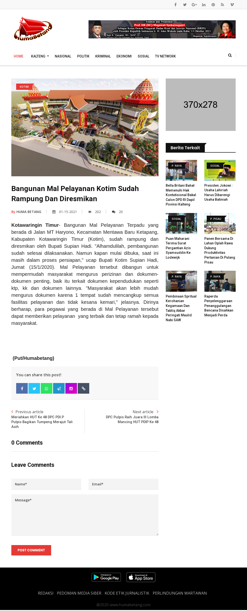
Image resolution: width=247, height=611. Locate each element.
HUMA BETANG (26, 211)
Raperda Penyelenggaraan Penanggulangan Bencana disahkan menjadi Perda (218, 305)
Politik (83, 56)
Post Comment (31, 550)
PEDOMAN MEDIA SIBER (79, 594)
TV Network (165, 56)
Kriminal (103, 56)
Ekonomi (124, 56)
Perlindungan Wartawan (180, 594)
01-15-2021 (64, 211)
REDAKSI (46, 594)
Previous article (48, 419)
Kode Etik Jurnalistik (127, 594)
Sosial (143, 56)
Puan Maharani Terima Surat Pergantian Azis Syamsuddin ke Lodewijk (178, 248)
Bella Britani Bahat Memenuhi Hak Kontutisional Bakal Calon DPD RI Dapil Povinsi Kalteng (181, 195)
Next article (121, 417)
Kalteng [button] (38, 56)
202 (94, 211)
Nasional (63, 56)
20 (117, 211)
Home (18, 56)
